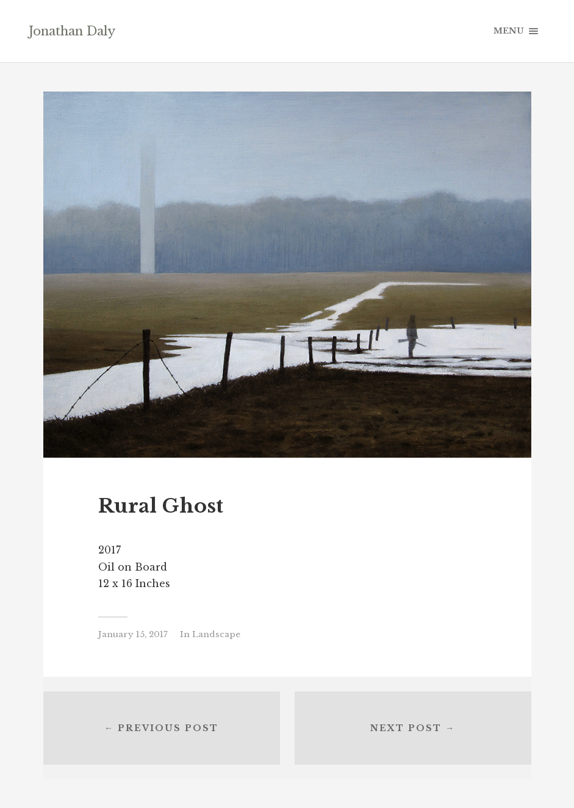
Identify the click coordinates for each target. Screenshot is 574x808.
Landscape (216, 634)
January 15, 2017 (133, 634)
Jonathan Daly (72, 31)
